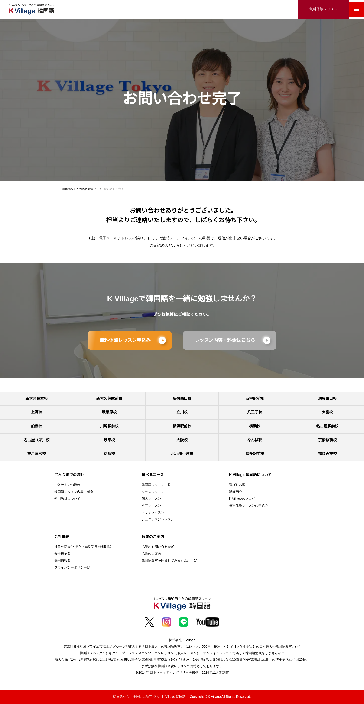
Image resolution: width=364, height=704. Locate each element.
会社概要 (60, 554)
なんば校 (254, 440)
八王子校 (254, 412)
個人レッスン (151, 499)
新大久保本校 (37, 399)
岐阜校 (109, 440)
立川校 (182, 412)
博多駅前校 (254, 454)
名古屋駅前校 (327, 426)
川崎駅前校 (109, 426)
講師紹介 (235, 492)
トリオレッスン (153, 512)
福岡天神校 (327, 454)
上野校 (36, 412)
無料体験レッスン (320, 9)
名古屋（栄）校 (37, 440)
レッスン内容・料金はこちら (225, 340)
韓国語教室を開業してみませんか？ (168, 561)
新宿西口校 (182, 399)
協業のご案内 (151, 554)
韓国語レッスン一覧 (156, 485)
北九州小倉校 (182, 454)
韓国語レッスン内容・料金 (73, 492)
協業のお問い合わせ (156, 547)
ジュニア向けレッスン (158, 519)
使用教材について (67, 499)
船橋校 (36, 426)
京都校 (109, 454)
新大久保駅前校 (109, 399)
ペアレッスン (151, 506)
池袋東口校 (327, 399)
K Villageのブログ (242, 499)
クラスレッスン (153, 492)
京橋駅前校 (327, 440)
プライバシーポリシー (70, 568)
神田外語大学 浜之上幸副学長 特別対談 (82, 547)
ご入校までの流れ (67, 485)
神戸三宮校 (36, 454)
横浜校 (254, 426)
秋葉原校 (109, 412)
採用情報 (60, 561)
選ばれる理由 (239, 485)
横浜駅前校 (182, 426)
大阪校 (182, 440)
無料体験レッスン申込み (125, 340)
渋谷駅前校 (254, 399)
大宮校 (327, 412)
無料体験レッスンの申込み (248, 506)
